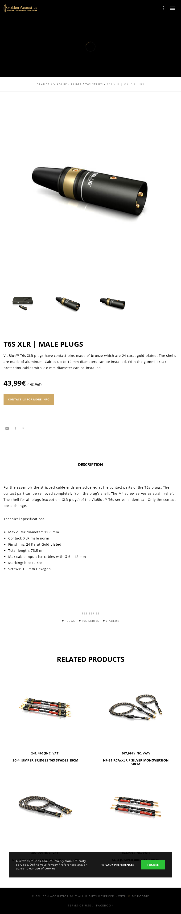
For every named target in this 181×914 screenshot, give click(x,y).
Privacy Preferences (117, 865)
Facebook (105, 905)
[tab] (90, 465)
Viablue (112, 620)
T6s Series (90, 613)
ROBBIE (143, 896)
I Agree (153, 865)
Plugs (70, 620)
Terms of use (79, 905)
